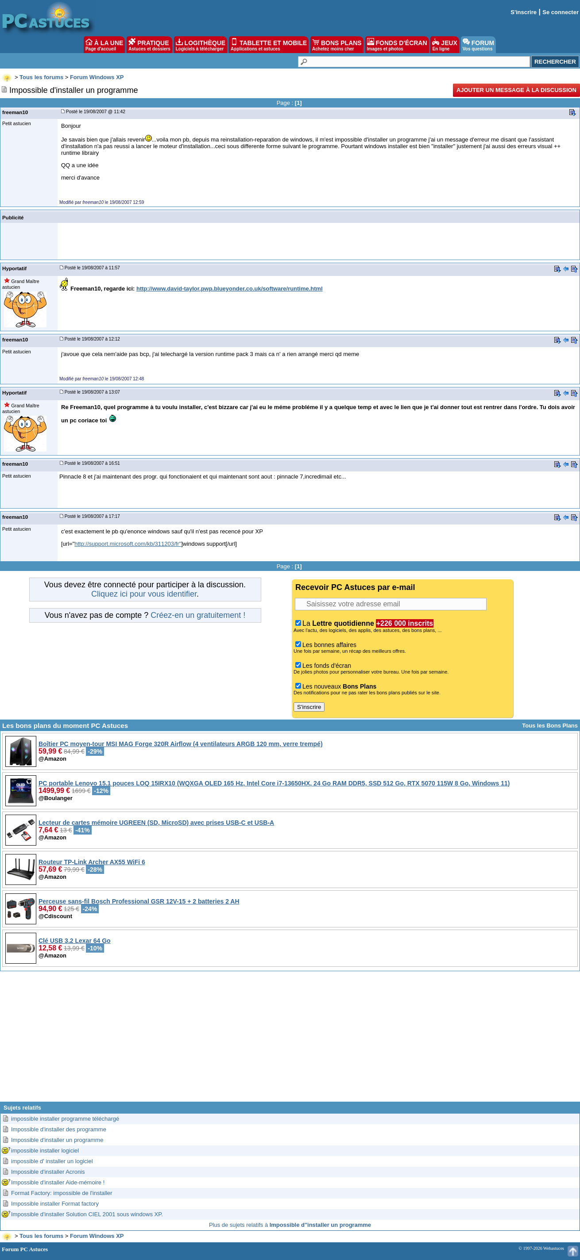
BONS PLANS (337, 44)
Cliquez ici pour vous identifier (144, 594)
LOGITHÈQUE (200, 44)
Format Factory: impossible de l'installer (61, 1193)
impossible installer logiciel (45, 1150)
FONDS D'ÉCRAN (397, 44)
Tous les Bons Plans (550, 725)
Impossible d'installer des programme (58, 1129)
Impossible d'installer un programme (57, 1140)
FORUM (478, 44)
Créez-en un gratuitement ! (198, 615)
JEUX (444, 44)
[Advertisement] (290, 1040)
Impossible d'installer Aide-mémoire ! (57, 1182)
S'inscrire (523, 12)
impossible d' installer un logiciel (52, 1161)
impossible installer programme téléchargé (65, 1118)
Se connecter (560, 12)
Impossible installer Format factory (55, 1203)
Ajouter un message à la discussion (516, 90)
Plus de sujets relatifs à (290, 1225)
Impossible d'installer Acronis (48, 1171)
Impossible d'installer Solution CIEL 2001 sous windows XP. (87, 1214)
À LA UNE (104, 44)
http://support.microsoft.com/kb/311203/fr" (127, 543)
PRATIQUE (149, 44)
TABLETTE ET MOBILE (269, 44)
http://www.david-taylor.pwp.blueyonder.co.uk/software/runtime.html (229, 288)
